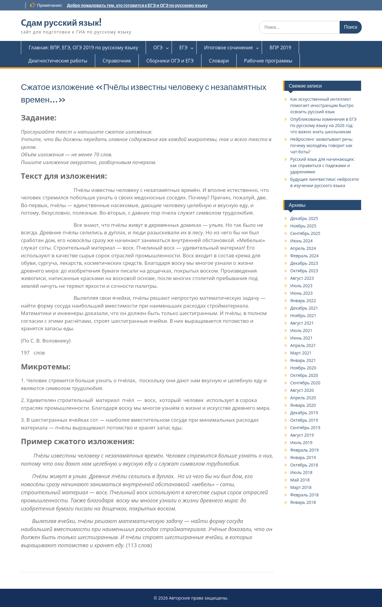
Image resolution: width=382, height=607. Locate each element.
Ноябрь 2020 (303, 368)
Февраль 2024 (304, 256)
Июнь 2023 (301, 293)
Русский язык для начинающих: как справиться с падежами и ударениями (322, 165)
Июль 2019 (301, 442)
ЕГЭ (183, 47)
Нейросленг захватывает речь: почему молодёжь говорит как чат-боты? (321, 145)
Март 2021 (301, 353)
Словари (219, 60)
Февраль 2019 (304, 450)
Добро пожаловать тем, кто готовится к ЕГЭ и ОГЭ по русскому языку (137, 5)
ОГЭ (158, 47)
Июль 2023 (301, 285)
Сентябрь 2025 (305, 233)
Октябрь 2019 (304, 420)
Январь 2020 (303, 405)
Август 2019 (302, 435)
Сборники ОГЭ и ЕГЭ (170, 60)
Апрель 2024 (303, 248)
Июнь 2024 (301, 241)
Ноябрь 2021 (303, 315)
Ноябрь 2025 (303, 226)
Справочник (117, 60)
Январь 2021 (303, 360)
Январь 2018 (303, 502)
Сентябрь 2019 (305, 427)
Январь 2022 (303, 300)
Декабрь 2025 (304, 218)
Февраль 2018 (304, 495)
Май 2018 (300, 480)
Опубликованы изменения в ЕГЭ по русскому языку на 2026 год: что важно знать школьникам (323, 125)
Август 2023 (302, 278)
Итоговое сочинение (228, 47)
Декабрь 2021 (304, 308)
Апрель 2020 (303, 397)
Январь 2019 (303, 457)
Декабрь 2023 (304, 263)
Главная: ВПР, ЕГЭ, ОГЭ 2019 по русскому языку (83, 47)
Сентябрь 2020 (305, 383)
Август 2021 (302, 323)
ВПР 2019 (280, 47)
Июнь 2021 (301, 338)
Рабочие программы (268, 60)
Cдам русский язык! (61, 22)
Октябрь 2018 (304, 465)
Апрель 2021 (303, 345)
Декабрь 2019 (304, 412)
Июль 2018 (301, 472)
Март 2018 (301, 487)
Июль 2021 (301, 330)
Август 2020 (302, 390)
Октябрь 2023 (304, 270)
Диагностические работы (57, 60)
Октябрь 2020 (304, 375)
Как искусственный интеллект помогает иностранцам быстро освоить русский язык (322, 105)
